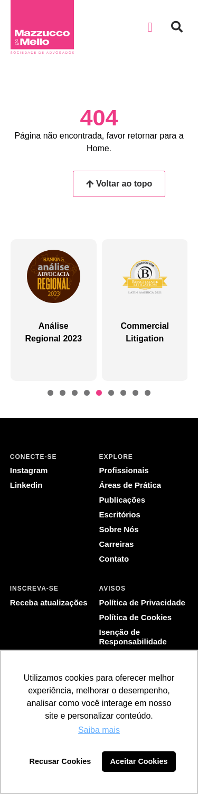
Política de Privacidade (142, 602)
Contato (114, 558)
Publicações (122, 499)
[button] (150, 27)
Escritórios (119, 514)
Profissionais (124, 470)
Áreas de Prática (130, 485)
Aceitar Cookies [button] (139, 761)
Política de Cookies (135, 617)
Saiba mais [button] (99, 730)
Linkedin (26, 485)
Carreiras (116, 544)
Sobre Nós (119, 529)
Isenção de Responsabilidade (133, 637)
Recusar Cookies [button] (60, 761)
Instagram (29, 470)
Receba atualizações (49, 602)
